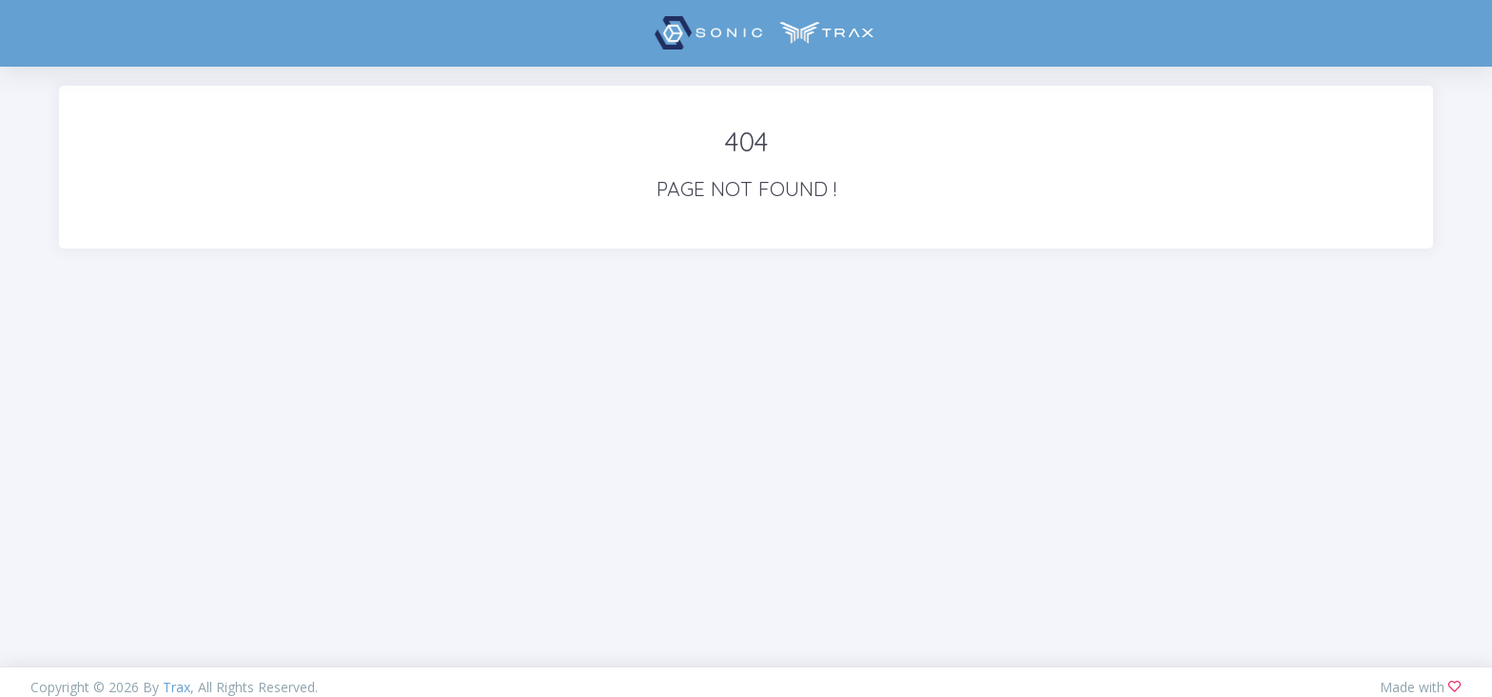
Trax (176, 687)
